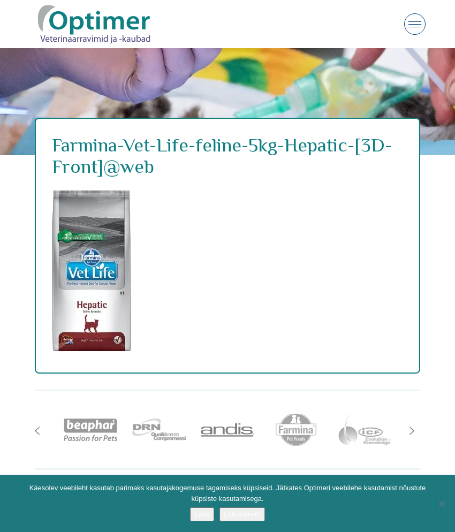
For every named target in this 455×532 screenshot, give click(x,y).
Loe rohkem (242, 514)
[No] (441, 503)
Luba (202, 514)
